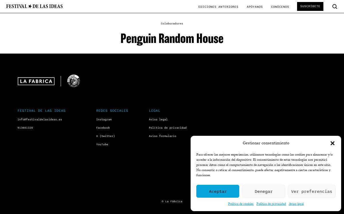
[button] (332, 143)
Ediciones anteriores (218, 7)
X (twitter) (105, 136)
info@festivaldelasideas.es (39, 119)
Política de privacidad (271, 203)
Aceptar (218, 191)
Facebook (103, 127)
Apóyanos (255, 7)
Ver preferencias (311, 191)
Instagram (104, 119)
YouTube (102, 144)
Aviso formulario (162, 136)
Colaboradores (172, 23)
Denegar (264, 191)
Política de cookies (241, 203)
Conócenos (280, 7)
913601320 (25, 127)
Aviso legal (296, 203)
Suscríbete (310, 6)
